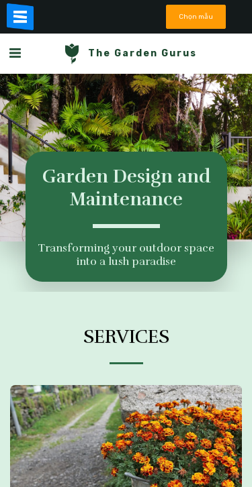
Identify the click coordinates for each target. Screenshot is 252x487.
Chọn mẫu (196, 16)
